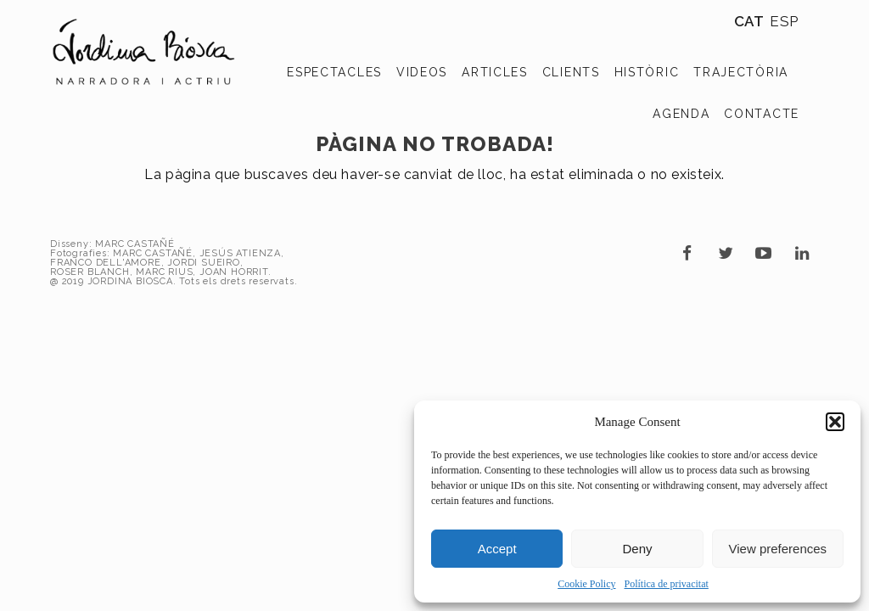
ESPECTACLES (334, 72)
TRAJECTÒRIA (740, 72)
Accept (497, 548)
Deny (637, 548)
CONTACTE (761, 114)
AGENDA (681, 114)
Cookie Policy (586, 584)
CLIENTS (571, 72)
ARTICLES (495, 72)
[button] (835, 421)
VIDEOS (421, 72)
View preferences (778, 548)
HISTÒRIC (647, 72)
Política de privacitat (667, 584)
